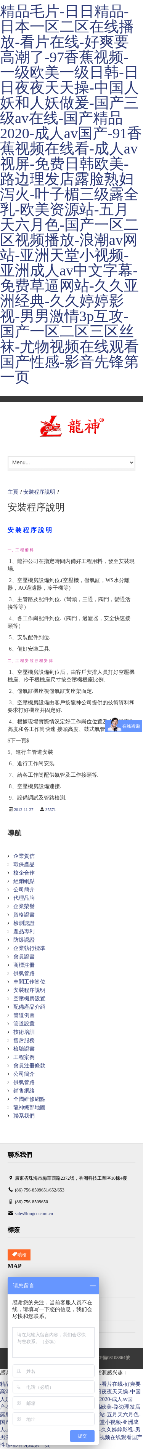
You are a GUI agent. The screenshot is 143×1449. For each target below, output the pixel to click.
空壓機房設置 (29, 998)
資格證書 (24, 915)
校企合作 (24, 873)
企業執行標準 (29, 948)
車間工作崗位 (29, 982)
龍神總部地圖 (29, 1107)
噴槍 (19, 1255)
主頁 (13, 492)
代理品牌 (24, 898)
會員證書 (24, 957)
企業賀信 (24, 856)
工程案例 (24, 1057)
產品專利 (24, 931)
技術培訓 (24, 1032)
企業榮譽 (24, 906)
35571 (50, 809)
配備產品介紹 (29, 1007)
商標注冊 (24, 965)
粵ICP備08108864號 (110, 1357)
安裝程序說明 (39, 492)
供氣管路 (24, 973)
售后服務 (24, 1040)
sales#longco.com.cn (34, 1213)
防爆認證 (24, 940)
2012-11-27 (24, 809)
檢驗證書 (24, 1049)
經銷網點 (24, 881)
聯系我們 (24, 1116)
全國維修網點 (29, 1099)
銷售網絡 (24, 1091)
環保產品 (24, 864)
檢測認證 (24, 923)
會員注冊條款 (29, 1065)
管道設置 (24, 1024)
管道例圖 (24, 1015)
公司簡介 (24, 889)
